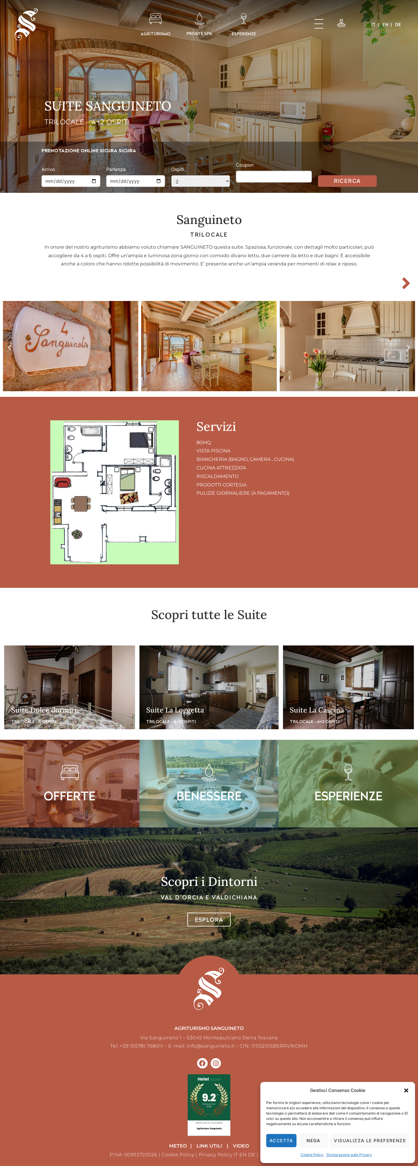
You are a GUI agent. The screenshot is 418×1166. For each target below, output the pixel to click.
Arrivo (48, 169)
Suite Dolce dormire (44, 710)
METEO (178, 1146)
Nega (314, 1140)
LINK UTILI (209, 1146)
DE (251, 1154)
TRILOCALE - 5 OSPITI (33, 721)
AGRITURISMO (155, 33)
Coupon (245, 165)
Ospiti (177, 169)
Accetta (281, 1140)
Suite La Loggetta (175, 710)
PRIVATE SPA (199, 33)
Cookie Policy (312, 1154)
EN (243, 1154)
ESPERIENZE (244, 33)
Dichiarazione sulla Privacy (349, 1154)
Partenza (116, 169)
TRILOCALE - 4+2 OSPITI (171, 721)
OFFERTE (69, 796)
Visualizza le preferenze (370, 1140)
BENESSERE (209, 796)
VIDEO (241, 1146)
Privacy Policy (215, 1154)
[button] (406, 1090)
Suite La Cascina (317, 710)
